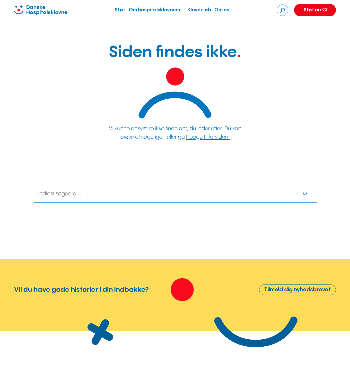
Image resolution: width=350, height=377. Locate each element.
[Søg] (282, 10)
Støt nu (315, 10)
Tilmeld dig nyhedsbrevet (297, 290)
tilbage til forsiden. (208, 137)
